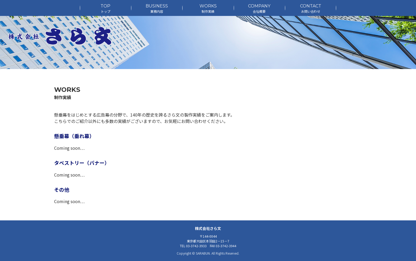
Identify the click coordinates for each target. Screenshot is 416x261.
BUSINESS (156, 8)
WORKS (207, 8)
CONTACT (310, 8)
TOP (105, 8)
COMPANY (259, 8)
